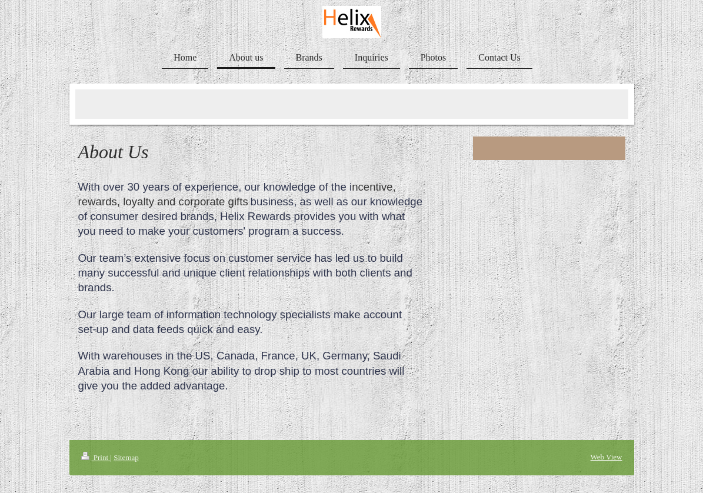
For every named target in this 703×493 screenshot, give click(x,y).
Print (96, 457)
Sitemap (126, 457)
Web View (606, 456)
